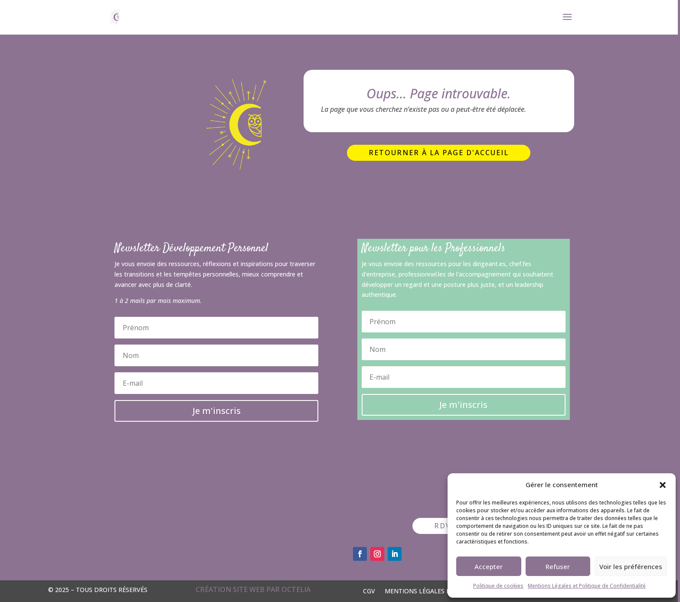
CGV (369, 590)
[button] (662, 485)
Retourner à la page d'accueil (439, 152)
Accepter (488, 566)
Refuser (558, 566)
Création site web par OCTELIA (253, 589)
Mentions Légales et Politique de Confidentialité (587, 585)
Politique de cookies (498, 585)
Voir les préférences (630, 566)
